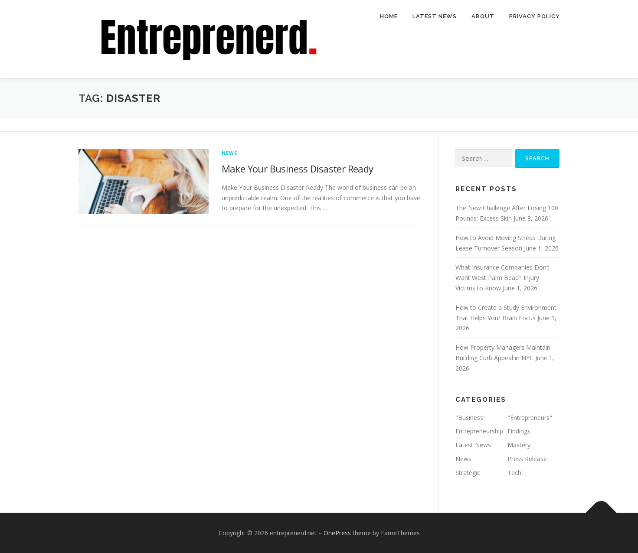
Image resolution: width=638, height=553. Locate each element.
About (482, 16)
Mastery (518, 445)
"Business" (470, 417)
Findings (518, 431)
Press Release (527, 459)
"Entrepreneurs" (529, 417)
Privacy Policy (534, 16)
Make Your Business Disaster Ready (297, 168)
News (230, 153)
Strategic (467, 472)
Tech (514, 472)
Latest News (434, 16)
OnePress (337, 533)
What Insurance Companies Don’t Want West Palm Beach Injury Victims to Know (502, 277)
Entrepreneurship (479, 431)
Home (389, 16)
